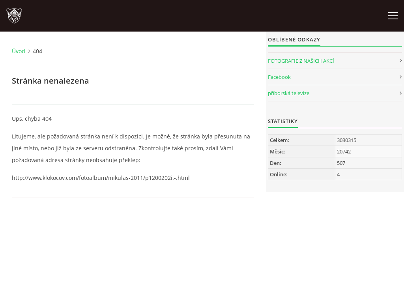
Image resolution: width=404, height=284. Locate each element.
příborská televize (288, 93)
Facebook (279, 76)
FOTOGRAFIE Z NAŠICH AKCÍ (301, 60)
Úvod (18, 51)
